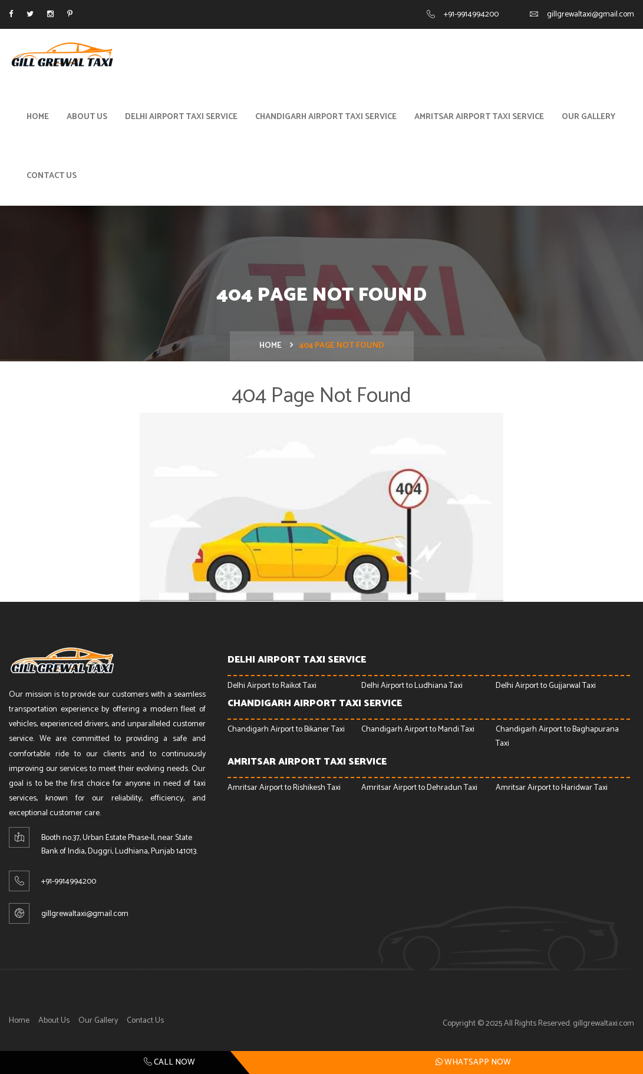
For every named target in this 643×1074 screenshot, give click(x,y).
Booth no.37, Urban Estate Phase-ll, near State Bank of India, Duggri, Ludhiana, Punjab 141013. (119, 845)
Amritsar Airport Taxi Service (479, 117)
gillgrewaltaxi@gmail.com (590, 14)
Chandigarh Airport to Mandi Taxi (417, 729)
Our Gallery (588, 117)
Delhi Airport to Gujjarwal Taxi (546, 686)
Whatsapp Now (473, 1062)
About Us (87, 117)
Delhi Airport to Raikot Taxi (271, 686)
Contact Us (52, 176)
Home (38, 117)
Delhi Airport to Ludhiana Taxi (412, 686)
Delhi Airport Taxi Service (181, 117)
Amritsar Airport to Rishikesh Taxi (284, 788)
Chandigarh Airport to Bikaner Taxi (286, 729)
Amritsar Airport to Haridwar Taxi (552, 788)
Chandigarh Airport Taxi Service (326, 117)
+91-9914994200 (471, 14)
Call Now (169, 1062)
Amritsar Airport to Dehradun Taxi (419, 788)
